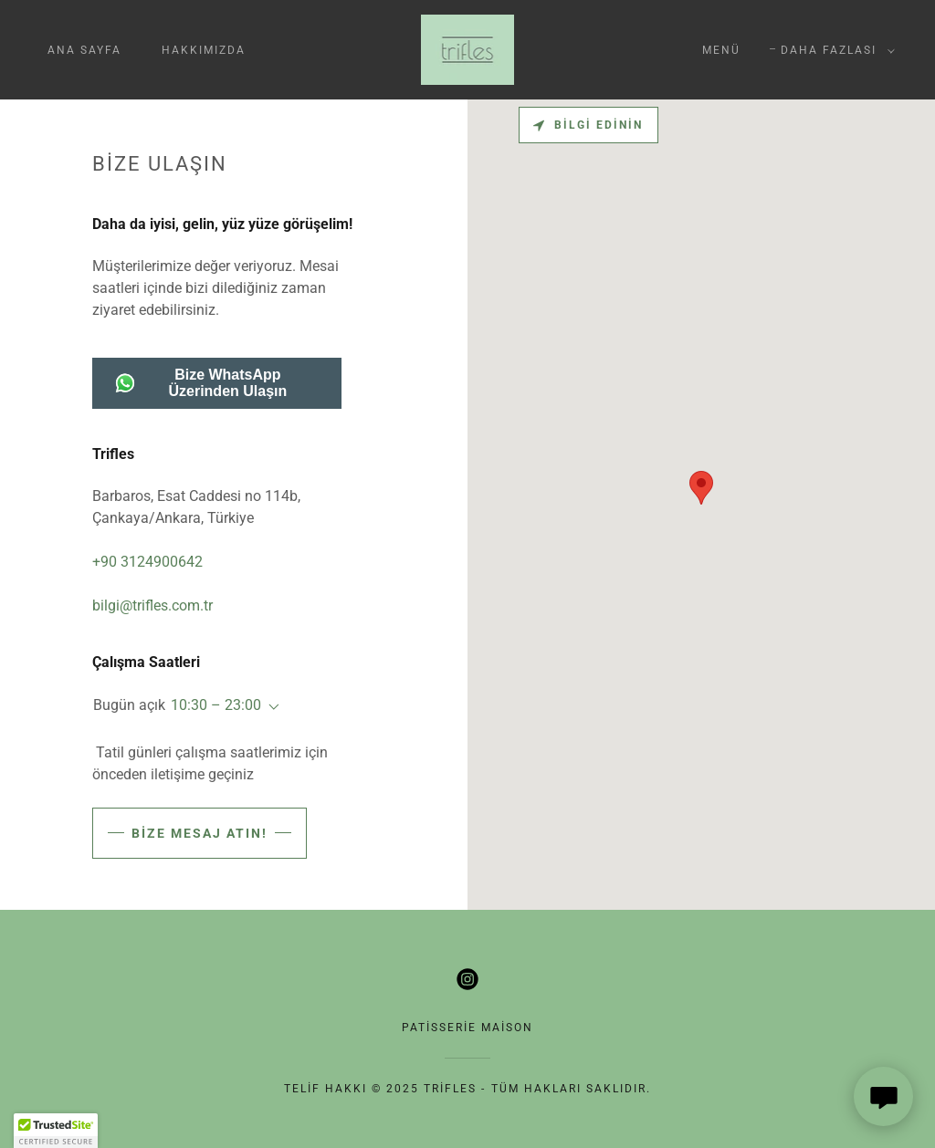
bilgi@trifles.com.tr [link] (152, 605)
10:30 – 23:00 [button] (216, 705)
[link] (468, 48)
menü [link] (721, 50)
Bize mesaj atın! (199, 833)
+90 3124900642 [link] (147, 561)
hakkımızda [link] (204, 50)
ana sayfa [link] (84, 50)
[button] (834, 50)
